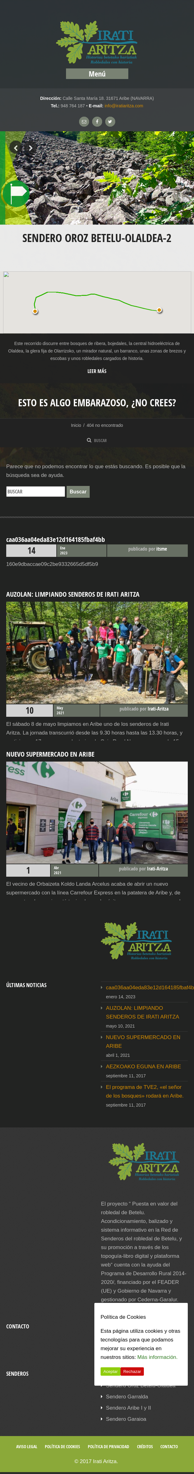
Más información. (157, 1357)
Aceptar (110, 1371)
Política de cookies (62, 1446)
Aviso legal (26, 1446)
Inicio (76, 425)
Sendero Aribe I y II (128, 1408)
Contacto (169, 1446)
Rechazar (132, 1371)
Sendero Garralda (127, 1397)
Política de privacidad (108, 1446)
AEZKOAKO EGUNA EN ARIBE (143, 1067)
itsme (161, 548)
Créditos (145, 1446)
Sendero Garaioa (126, 1419)
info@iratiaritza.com (124, 105)
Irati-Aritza (158, 708)
